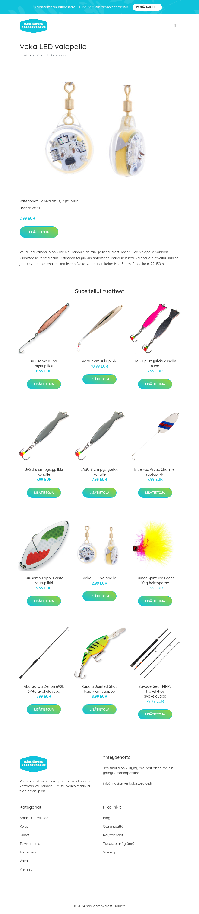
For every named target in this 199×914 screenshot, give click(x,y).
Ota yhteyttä (113, 826)
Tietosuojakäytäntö (118, 843)
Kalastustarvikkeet (35, 818)
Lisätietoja (39, 232)
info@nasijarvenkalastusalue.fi (127, 783)
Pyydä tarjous (147, 7)
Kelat (24, 826)
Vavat (24, 861)
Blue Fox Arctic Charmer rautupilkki (155, 472)
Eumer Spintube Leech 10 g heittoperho (155, 580)
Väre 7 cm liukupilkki (99, 361)
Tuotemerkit (29, 852)
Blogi (107, 818)
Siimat (25, 835)
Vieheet (26, 869)
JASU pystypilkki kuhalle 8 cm (155, 363)
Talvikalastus (50, 201)
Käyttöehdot (113, 835)
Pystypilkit (70, 201)
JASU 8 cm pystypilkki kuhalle (99, 472)
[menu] (175, 26)
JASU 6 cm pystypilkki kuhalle (44, 472)
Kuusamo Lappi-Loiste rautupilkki (44, 580)
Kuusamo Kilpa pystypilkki (44, 363)
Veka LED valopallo (99, 578)
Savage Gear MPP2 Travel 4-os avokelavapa (155, 691)
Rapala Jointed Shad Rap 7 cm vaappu (99, 689)
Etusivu (25, 55)
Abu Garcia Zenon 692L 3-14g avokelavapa (44, 689)
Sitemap (109, 852)
